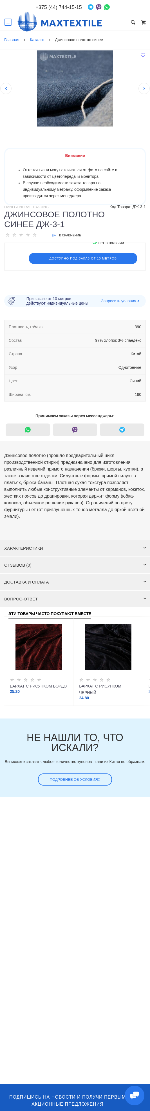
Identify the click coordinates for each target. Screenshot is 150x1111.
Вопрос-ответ (75, 598)
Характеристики (75, 548)
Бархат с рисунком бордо (38, 686)
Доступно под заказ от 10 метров (83, 258)
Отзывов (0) (75, 565)
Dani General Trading (26, 207)
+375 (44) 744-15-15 (58, 7)
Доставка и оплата (75, 582)
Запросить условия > (120, 301)
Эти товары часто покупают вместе (49, 614)
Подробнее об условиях (75, 779)
